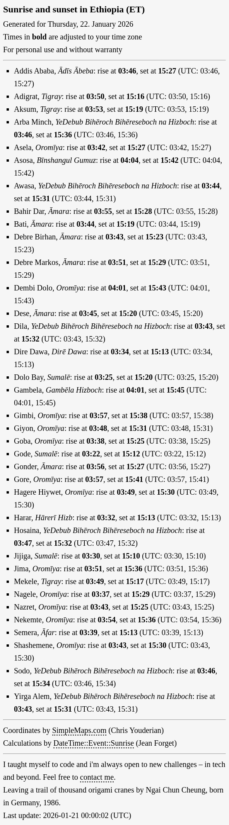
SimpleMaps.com (79, 730)
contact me (97, 777)
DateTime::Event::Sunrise (93, 743)
